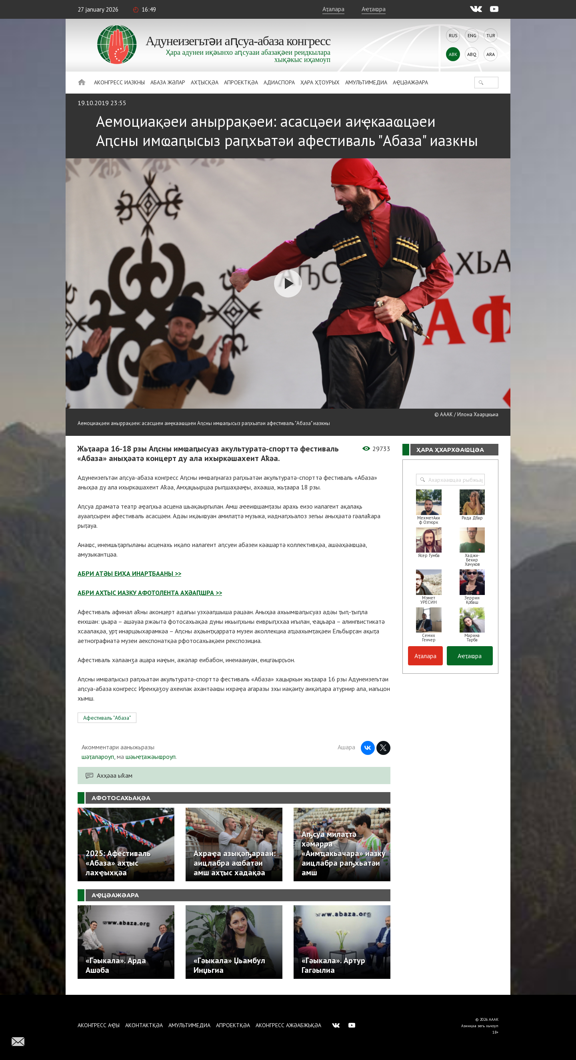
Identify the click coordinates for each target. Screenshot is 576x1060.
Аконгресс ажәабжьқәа (288, 1025)
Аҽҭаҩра (374, 9)
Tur (490, 35)
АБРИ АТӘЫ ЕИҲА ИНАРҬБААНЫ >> (129, 573)
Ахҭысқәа (204, 82)
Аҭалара (333, 9)
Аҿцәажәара (410, 82)
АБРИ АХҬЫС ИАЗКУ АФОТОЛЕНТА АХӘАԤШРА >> (150, 593)
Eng (472, 35)
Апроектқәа (241, 82)
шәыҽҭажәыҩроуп (151, 757)
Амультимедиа (366, 82)
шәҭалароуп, (98, 757)
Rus (453, 35)
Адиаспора (279, 82)
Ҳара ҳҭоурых (320, 82)
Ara (490, 54)
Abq (471, 54)
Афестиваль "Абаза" (107, 717)
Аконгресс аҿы (99, 1025)
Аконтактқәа (144, 1025)
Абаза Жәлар (167, 82)
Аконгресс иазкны (119, 82)
